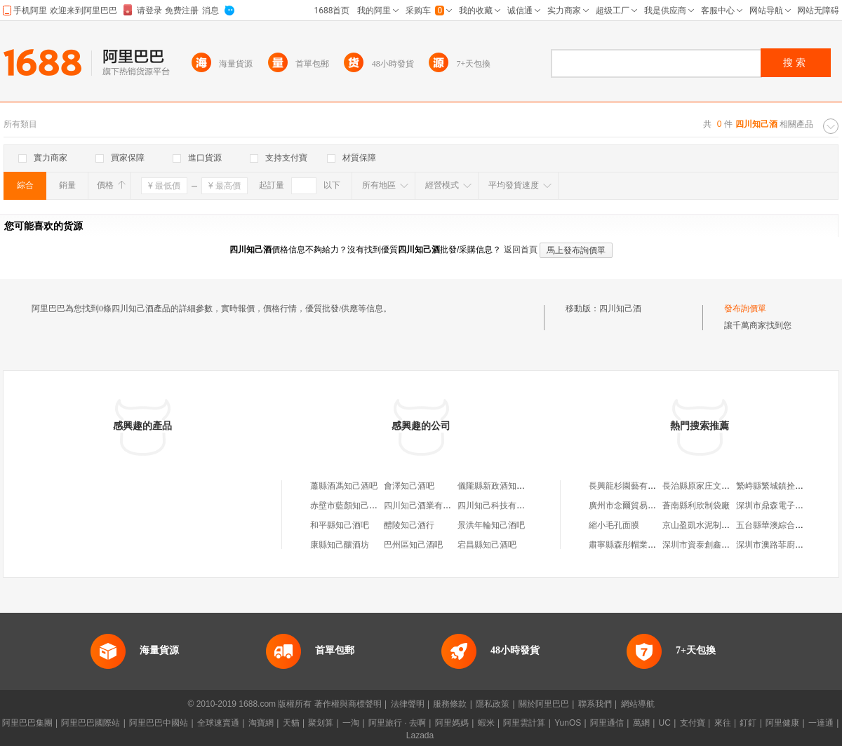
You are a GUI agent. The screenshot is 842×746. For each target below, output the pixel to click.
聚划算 (320, 723)
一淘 (350, 723)
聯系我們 (595, 704)
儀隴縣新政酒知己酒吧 (499, 486)
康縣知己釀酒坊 (339, 545)
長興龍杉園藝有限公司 (631, 486)
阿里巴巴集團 (27, 723)
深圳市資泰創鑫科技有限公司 (717, 545)
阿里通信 (607, 723)
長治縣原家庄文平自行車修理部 (721, 486)
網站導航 (638, 704)
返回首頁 (520, 250)
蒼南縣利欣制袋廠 (696, 505)
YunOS (567, 723)
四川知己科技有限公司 (499, 505)
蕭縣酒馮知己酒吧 (343, 486)
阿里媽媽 (452, 723)
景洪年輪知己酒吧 (491, 525)
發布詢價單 (745, 308)
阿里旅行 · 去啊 (397, 723)
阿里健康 (782, 723)
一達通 (821, 723)
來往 (722, 723)
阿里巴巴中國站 (158, 723)
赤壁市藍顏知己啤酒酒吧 (356, 505)
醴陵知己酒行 (409, 525)
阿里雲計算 (524, 723)
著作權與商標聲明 (348, 704)
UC (665, 723)
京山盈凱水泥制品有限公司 (712, 525)
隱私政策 (492, 704)
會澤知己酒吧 (409, 486)
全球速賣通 (218, 723)
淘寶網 (261, 723)
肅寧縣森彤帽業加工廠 (631, 545)
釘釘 (748, 723)
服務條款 (450, 704)
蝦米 (486, 723)
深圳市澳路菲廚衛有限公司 (786, 545)
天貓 (291, 723)
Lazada (420, 735)
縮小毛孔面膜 (614, 525)
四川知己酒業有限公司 (426, 505)
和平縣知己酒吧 (339, 525)
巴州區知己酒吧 (413, 545)
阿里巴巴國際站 (90, 723)
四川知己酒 (620, 308)
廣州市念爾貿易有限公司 (635, 505)
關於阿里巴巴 (544, 704)
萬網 (641, 723)
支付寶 (692, 723)
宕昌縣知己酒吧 (486, 545)
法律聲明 (408, 704)
